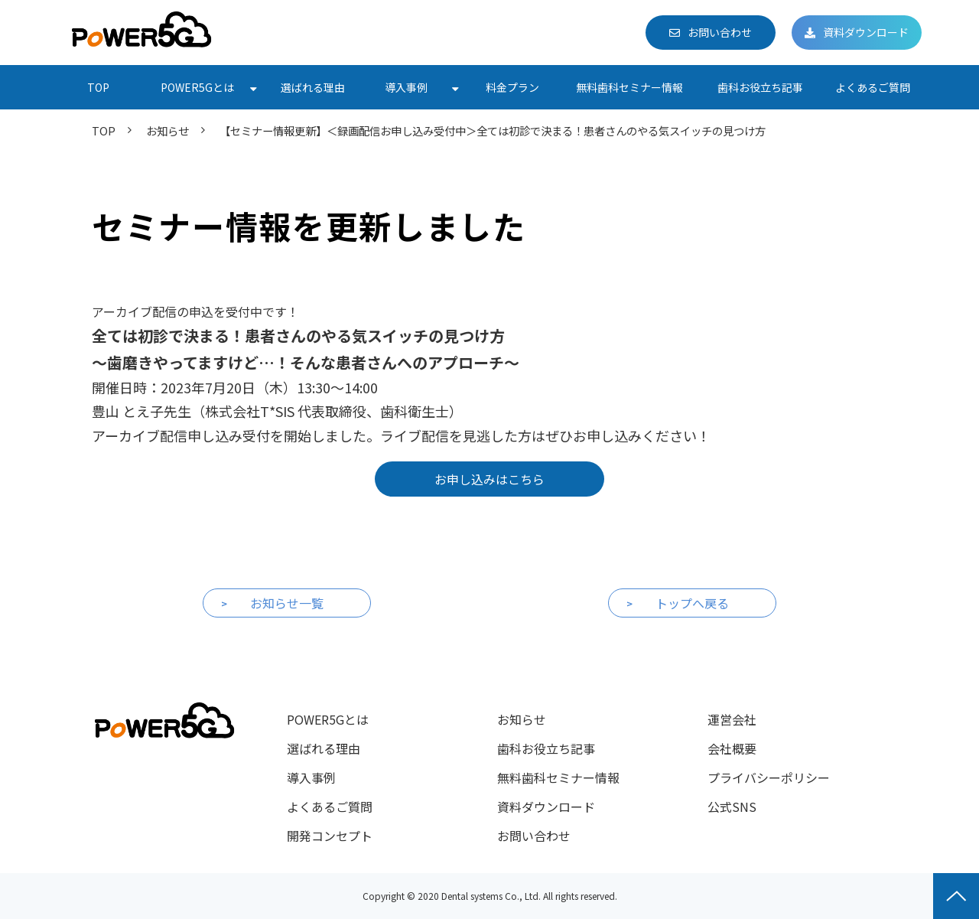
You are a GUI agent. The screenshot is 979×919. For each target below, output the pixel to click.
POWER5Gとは (197, 87)
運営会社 (731, 719)
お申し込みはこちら (489, 479)
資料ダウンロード (866, 32)
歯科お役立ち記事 (760, 87)
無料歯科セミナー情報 (629, 87)
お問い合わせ (720, 32)
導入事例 (406, 87)
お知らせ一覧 (287, 603)
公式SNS (731, 806)
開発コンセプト (329, 835)
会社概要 (731, 748)
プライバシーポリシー (768, 777)
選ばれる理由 (313, 87)
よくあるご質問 (872, 87)
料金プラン (512, 87)
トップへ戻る (692, 603)
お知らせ (167, 130)
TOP (98, 87)
